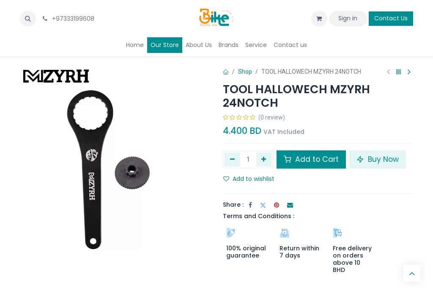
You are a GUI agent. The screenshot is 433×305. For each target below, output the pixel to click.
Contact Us (391, 18)
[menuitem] (135, 45)
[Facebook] (250, 205)
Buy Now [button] (377, 159)
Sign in (347, 18)
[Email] (290, 205)
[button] (28, 19)
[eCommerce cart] (319, 19)
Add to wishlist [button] (248, 179)
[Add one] (264, 159)
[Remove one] (232, 159)
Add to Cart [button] (311, 159)
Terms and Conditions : (258, 216)
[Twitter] (263, 205)
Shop (245, 71)
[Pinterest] (276, 205)
